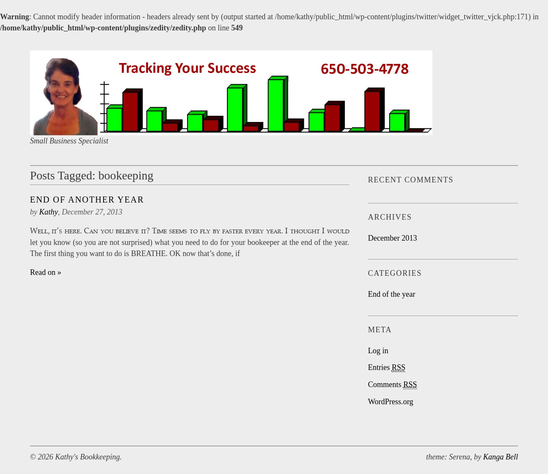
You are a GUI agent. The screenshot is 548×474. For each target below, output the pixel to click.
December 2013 (392, 238)
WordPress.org (390, 401)
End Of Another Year (87, 199)
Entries (386, 367)
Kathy (48, 212)
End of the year (391, 294)
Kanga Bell (500, 457)
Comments (392, 384)
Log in (378, 350)
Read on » (45, 272)
